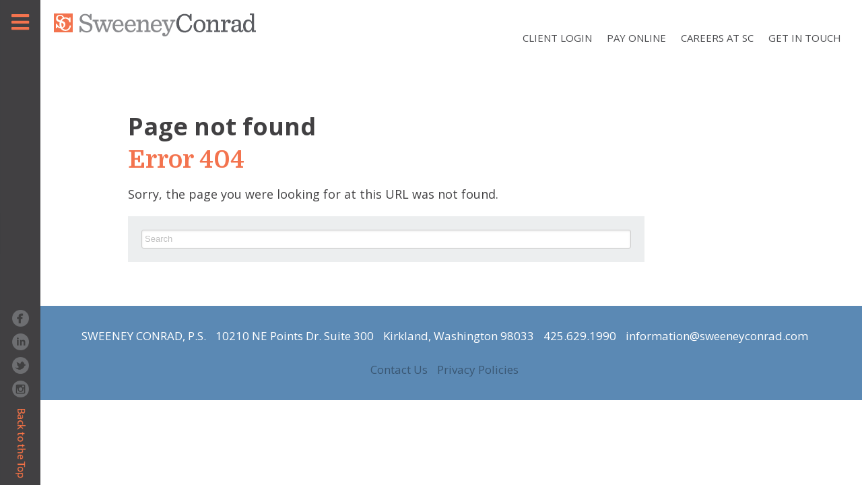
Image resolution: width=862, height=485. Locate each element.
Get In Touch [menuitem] (804, 37)
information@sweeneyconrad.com (717, 336)
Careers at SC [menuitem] (717, 37)
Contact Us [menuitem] (399, 370)
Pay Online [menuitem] (636, 37)
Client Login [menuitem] (557, 37)
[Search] (386, 239)
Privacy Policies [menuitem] (478, 370)
